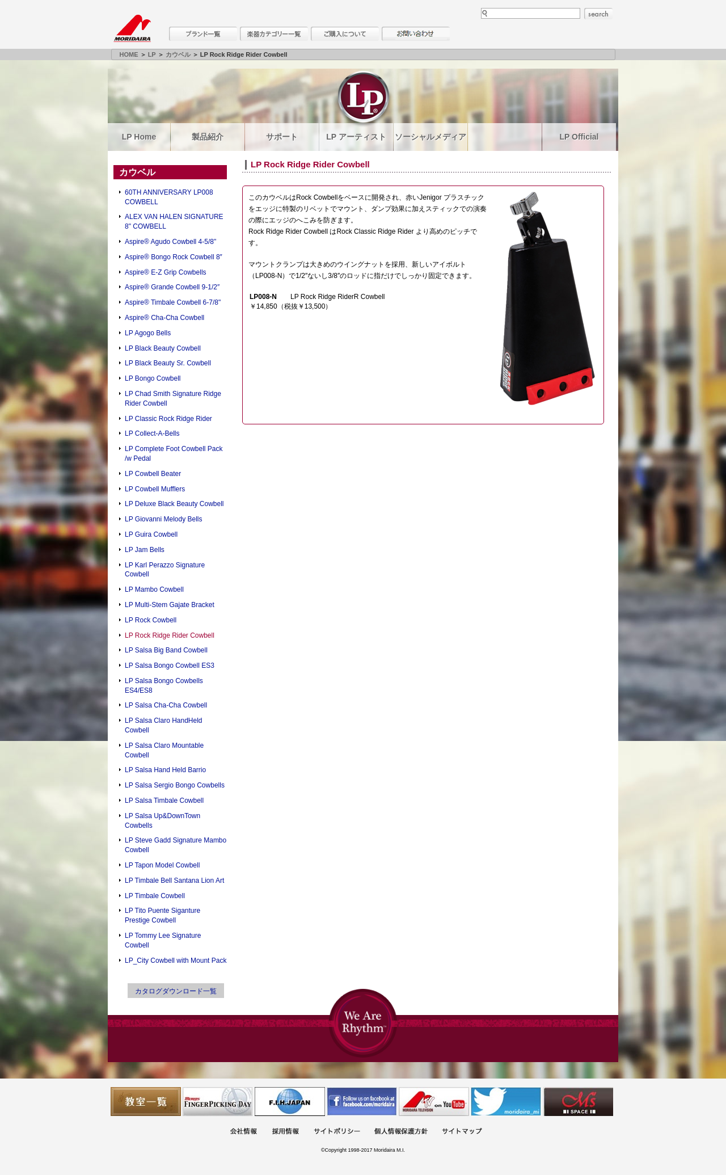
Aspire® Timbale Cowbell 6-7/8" (173, 302)
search (598, 13)
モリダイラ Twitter (506, 1101)
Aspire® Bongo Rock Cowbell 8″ (173, 257)
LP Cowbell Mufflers (155, 489)
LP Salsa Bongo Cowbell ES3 (169, 665)
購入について (345, 34)
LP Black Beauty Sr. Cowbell (168, 363)
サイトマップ (461, 1132)
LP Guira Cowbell (151, 534)
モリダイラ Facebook (362, 1101)
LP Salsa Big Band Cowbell (166, 650)
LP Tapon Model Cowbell (162, 865)
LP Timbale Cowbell (155, 896)
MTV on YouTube (434, 1101)
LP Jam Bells (144, 550)
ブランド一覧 (203, 34)
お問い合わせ (416, 34)
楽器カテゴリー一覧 (274, 34)
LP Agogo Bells (148, 333)
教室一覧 (146, 1101)
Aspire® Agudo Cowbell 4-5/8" (170, 242)
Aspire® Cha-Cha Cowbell (164, 318)
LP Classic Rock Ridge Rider (168, 419)
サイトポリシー (337, 1132)
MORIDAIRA (132, 28)
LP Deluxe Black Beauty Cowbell (174, 504)
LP (152, 54)
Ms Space (578, 1101)
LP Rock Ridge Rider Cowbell (169, 635)
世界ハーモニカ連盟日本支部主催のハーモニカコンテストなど (290, 1101)
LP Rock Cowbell (150, 620)
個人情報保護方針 (401, 1132)
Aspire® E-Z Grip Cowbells (165, 272)
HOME (129, 54)
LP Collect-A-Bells (152, 433)
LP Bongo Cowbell (153, 378)
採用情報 (285, 1132)
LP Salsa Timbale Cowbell (164, 801)
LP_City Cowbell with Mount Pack (175, 961)
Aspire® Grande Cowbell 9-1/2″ (172, 287)
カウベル (178, 54)
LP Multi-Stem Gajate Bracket (169, 605)
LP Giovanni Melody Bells (163, 519)
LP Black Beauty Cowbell (163, 348)
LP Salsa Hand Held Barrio (165, 770)
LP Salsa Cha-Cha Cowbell (166, 705)
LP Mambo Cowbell (154, 589)
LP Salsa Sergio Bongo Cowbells (175, 785)
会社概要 (243, 1132)
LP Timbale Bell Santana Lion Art (174, 881)
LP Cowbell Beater (153, 474)
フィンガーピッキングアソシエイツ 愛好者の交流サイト (218, 1101)
